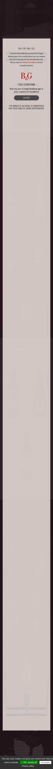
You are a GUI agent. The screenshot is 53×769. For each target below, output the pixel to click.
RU (28, 48)
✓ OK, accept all (29, 762)
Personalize (45, 762)
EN (19, 48)
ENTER (26, 97)
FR (24, 48)
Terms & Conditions (29, 62)
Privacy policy (28, 766)
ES (33, 48)
